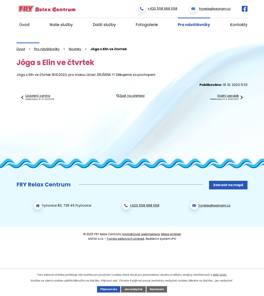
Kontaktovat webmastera (141, 233)
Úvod (24, 24)
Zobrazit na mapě (227, 184)
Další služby (104, 24)
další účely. (220, 274)
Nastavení (157, 289)
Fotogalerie (147, 24)
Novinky (75, 49)
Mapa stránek (171, 233)
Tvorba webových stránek (125, 237)
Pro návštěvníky (194, 24)
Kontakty (238, 24)
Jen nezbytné (133, 289)
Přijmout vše (107, 289)
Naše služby (61, 24)
